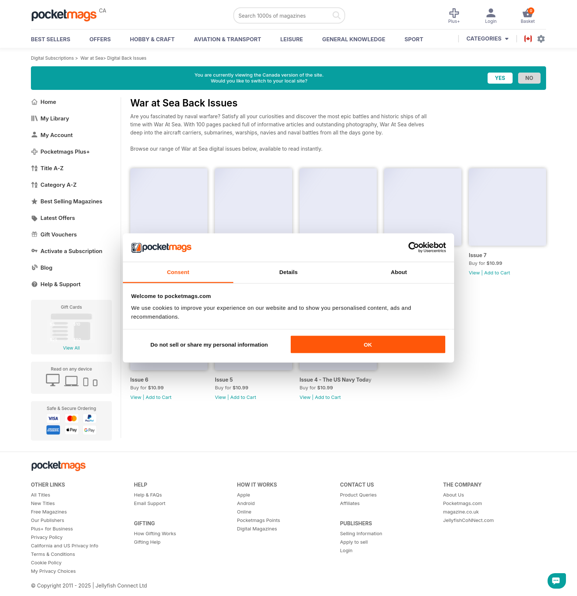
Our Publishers (47, 520)
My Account (52, 135)
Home (43, 101)
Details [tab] (288, 272)
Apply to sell (354, 542)
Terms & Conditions (53, 554)
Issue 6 (139, 379)
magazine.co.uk (461, 512)
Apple (243, 495)
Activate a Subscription (66, 251)
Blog (41, 267)
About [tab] (399, 272)
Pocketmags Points (258, 520)
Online (244, 512)
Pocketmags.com (462, 503)
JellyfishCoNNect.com (468, 520)
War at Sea (92, 58)
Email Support (150, 503)
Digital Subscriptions (52, 58)
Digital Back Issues (126, 58)
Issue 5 (224, 379)
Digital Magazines (257, 529)
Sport (413, 39)
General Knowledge (353, 39)
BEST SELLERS (50, 39)
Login (346, 550)
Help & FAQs (148, 495)
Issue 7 (477, 255)
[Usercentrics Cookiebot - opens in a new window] (414, 247)
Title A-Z (47, 168)
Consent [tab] (178, 272)
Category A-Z (54, 184)
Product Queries (358, 495)
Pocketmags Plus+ (60, 151)
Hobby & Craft (152, 39)
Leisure (291, 39)
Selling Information (361, 533)
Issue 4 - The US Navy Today (336, 379)
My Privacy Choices (53, 571)
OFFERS (100, 39)
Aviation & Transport (227, 39)
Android (246, 503)
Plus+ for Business (52, 529)
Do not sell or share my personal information (209, 344)
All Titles (40, 495)
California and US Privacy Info (64, 545)
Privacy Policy (47, 537)
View (474, 273)
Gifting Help (147, 542)
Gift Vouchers (54, 234)
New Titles (43, 503)
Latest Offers (53, 217)
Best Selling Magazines (66, 201)
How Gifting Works (155, 533)
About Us (453, 495)
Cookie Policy (46, 562)
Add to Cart (497, 273)
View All (71, 348)
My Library (50, 118)
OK (368, 344)
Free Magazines (49, 512)
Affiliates (350, 503)
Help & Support (56, 284)
